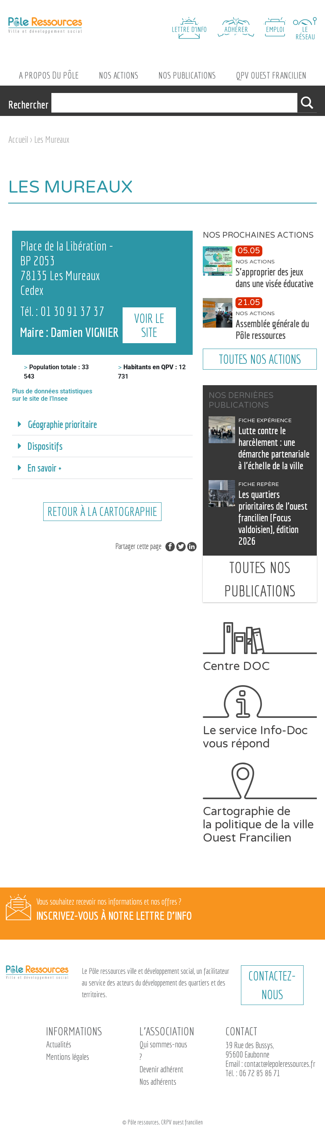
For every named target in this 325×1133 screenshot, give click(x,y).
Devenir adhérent (161, 1069)
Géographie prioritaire (62, 424)
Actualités (58, 1044)
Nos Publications (187, 75)
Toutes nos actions (260, 359)
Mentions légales (67, 1056)
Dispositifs (45, 446)
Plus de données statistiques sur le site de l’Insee (52, 395)
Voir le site (151, 332)
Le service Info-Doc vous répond (260, 718)
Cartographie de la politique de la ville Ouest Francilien (260, 803)
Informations (74, 1031)
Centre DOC (260, 647)
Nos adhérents (157, 1081)
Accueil (18, 139)
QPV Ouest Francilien (271, 75)
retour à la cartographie (102, 512)
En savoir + (44, 468)
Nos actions (118, 75)
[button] (102, 424)
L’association (166, 1031)
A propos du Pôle (49, 75)
